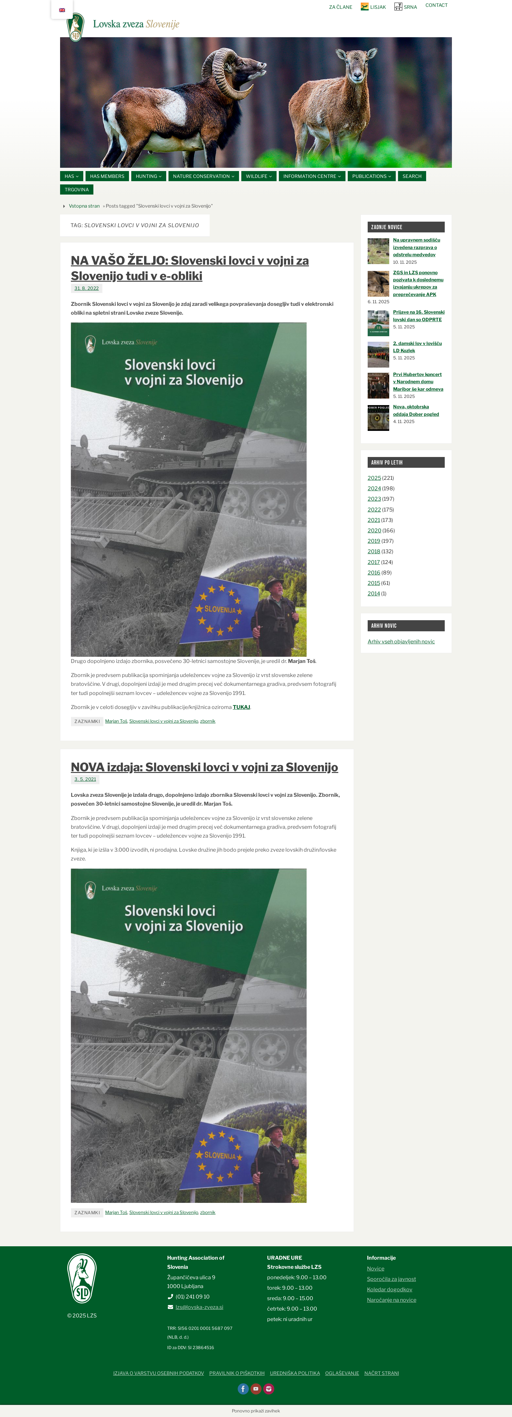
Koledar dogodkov (389, 1289)
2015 (374, 583)
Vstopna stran (84, 206)
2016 (374, 573)
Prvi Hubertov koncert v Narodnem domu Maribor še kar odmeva (418, 381)
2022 (374, 510)
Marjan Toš (116, 721)
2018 (374, 552)
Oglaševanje (342, 1374)
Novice (375, 1269)
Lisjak (378, 7)
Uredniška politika (295, 1374)
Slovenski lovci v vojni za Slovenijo (163, 721)
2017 (374, 562)
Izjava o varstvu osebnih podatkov (158, 1374)
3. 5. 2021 (85, 779)
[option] (256, 102)
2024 (374, 488)
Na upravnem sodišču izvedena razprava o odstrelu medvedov (416, 247)
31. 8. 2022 (86, 288)
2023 (374, 499)
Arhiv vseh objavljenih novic (401, 641)
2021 (374, 520)
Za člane (340, 7)
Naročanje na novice (391, 1300)
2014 (374, 593)
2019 (374, 541)
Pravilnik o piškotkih (237, 1374)
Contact (436, 5)
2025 (374, 478)
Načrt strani (381, 1374)
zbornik (208, 721)
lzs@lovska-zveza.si (199, 1307)
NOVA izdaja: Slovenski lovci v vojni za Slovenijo (204, 767)
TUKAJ (241, 707)
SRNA (410, 7)
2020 (374, 530)
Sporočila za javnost (391, 1279)
